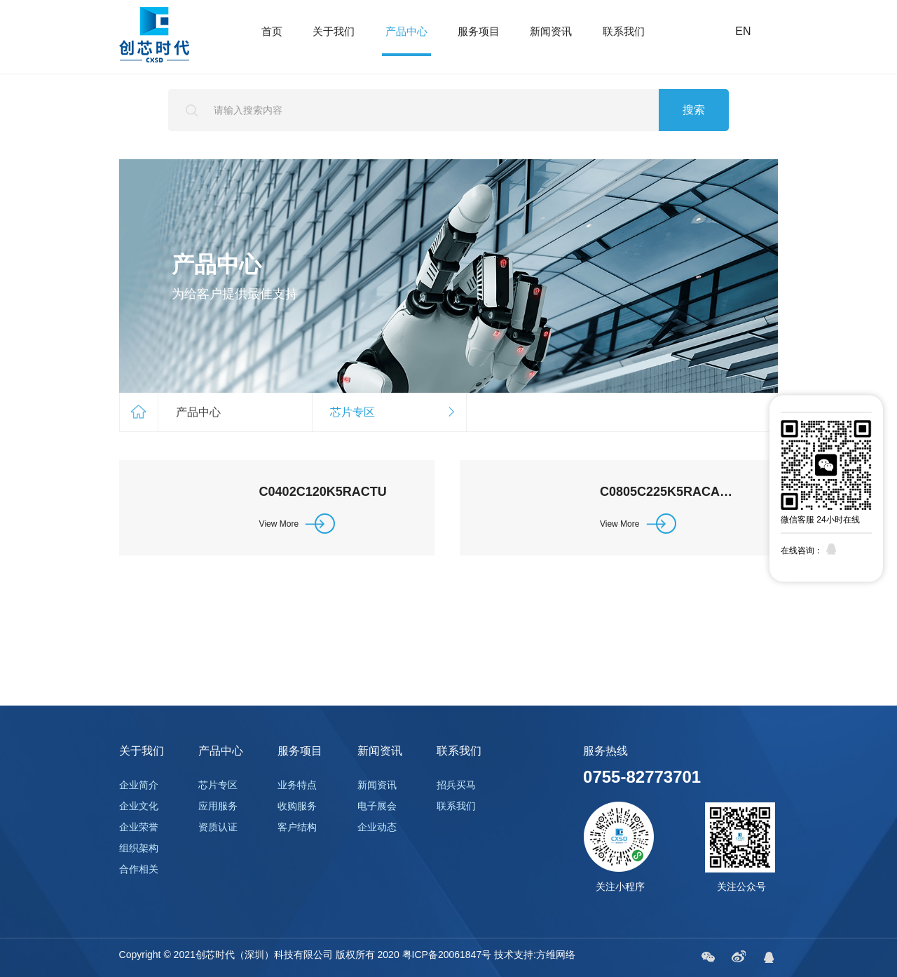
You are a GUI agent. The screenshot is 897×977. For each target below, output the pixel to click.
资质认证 (218, 827)
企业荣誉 (138, 827)
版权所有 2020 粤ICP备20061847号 (414, 954)
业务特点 (297, 784)
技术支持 (513, 954)
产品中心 (406, 31)
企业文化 (138, 805)
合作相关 (138, 869)
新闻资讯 (551, 31)
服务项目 (479, 31)
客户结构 (297, 827)
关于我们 (334, 31)
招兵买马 (456, 784)
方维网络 (555, 954)
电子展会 (377, 805)
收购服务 (297, 805)
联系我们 (624, 31)
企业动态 (377, 827)
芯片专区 (218, 784)
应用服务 (218, 805)
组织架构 (138, 848)
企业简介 (138, 784)
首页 (271, 31)
